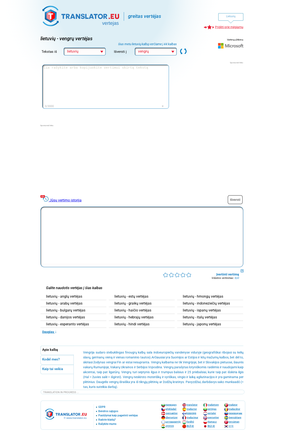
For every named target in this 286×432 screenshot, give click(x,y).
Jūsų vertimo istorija (65, 200)
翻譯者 (190, 426)
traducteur (192, 417)
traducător (234, 409)
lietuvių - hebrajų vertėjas (134, 317)
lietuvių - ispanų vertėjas (202, 310)
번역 (231, 426)
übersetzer (172, 417)
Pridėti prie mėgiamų (229, 27)
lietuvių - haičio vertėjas (132, 310)
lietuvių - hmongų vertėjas (203, 296)
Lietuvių (231, 16)
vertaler (212, 413)
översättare (235, 417)
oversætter (172, 413)
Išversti (235, 199)
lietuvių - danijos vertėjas (65, 317)
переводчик (235, 413)
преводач (171, 404)
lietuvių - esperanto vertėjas (67, 324)
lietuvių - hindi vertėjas (131, 324)
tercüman (234, 421)
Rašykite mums (107, 424)
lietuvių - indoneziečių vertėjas (206, 303)
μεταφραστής (173, 421)
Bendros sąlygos (108, 411)
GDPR (101, 407)
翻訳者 (211, 426)
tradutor (233, 404)
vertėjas (212, 409)
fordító (190, 421)
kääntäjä (191, 413)
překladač (171, 409)
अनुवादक (170, 426)
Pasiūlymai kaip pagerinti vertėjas (118, 415)
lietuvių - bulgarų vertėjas (65, 310)
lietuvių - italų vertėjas (200, 317)
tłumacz (212, 421)
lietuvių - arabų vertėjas (64, 303)
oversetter (213, 417)
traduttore (213, 404)
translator (192, 404)
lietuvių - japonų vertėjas (202, 324)
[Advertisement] (209, 92)
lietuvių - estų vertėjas (131, 296)
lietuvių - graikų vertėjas (132, 303)
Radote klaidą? (107, 419)
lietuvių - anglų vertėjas (64, 296)
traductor (192, 409)
